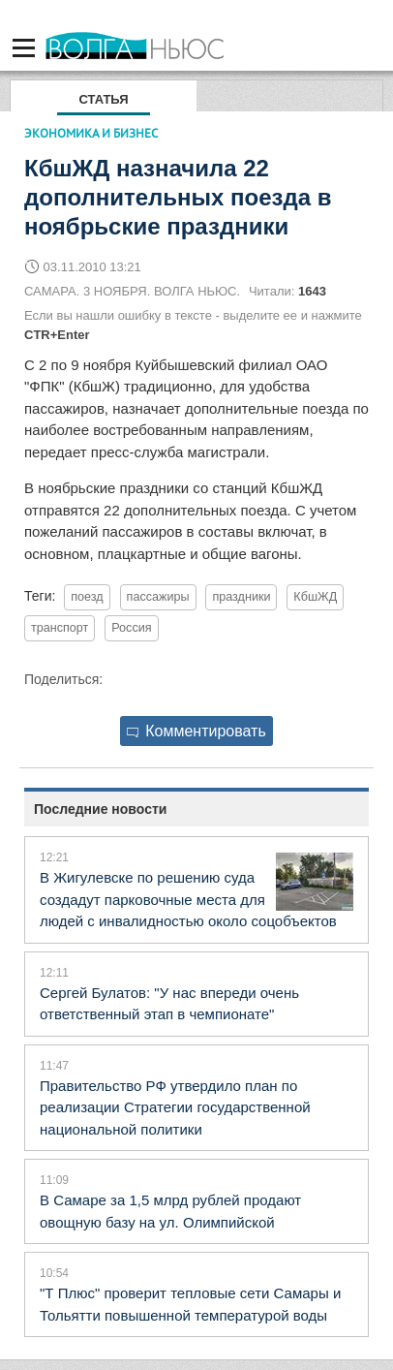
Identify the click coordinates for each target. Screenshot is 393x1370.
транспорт (59, 628)
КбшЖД (315, 597)
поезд (87, 597)
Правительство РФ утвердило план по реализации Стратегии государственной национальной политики (175, 1107)
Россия (131, 628)
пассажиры (158, 597)
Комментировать (196, 731)
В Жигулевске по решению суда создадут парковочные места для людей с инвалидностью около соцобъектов (188, 899)
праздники (241, 597)
